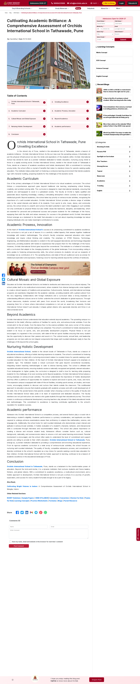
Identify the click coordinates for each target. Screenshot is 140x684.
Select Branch (119, 31)
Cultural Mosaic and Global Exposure (23, 119)
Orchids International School (19, 352)
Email (116, 26)
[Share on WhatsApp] (45, 512)
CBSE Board (16, 12)
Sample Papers (28, 498)
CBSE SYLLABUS (41, 498)
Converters (64, 498)
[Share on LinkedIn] (26, 512)
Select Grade (101, 37)
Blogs (59, 501)
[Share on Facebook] (17, 512)
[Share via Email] (31, 512)
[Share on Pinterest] (40, 512)
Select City (100, 31)
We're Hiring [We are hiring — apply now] (109, 3)
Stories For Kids (76, 498)
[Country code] (100, 28)
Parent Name (101, 21)
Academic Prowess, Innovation (65, 111)
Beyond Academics (61, 119)
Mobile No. (100, 26)
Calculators (54, 498)
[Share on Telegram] (36, 512)
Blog (10, 12)
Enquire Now (99, 680)
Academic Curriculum (18, 111)
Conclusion (15, 134)
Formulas (52, 501)
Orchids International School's (31, 230)
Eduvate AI (133, 3)
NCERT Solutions (14, 498)
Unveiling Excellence (61, 102)
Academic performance (63, 126)
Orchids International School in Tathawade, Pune (25, 102)
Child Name (118, 21)
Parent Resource (70, 501)
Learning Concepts (21, 501)
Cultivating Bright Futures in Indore (22, 486)
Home (6, 12)
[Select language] (95, 3)
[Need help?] (138, 534)
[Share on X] (22, 512)
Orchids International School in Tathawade (67, 440)
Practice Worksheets (39, 501)
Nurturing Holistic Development (21, 126)
